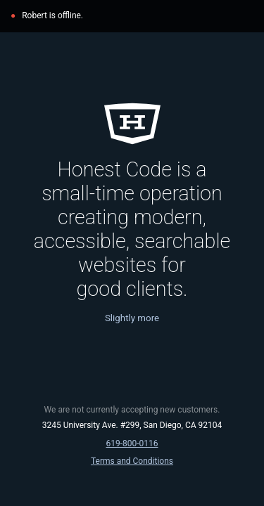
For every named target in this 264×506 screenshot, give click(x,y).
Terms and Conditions (132, 461)
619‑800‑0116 (132, 443)
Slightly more (132, 318)
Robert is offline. (52, 15)
